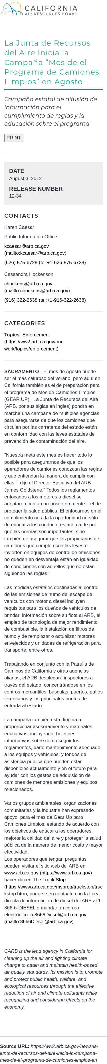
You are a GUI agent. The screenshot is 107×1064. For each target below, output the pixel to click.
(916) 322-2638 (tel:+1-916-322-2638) (45, 300)
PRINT (14, 138)
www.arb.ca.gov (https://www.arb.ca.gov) (48, 873)
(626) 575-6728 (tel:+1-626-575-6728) (45, 262)
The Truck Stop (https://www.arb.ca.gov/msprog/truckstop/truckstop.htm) (53, 887)
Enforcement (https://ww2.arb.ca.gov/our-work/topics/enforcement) (34, 342)
